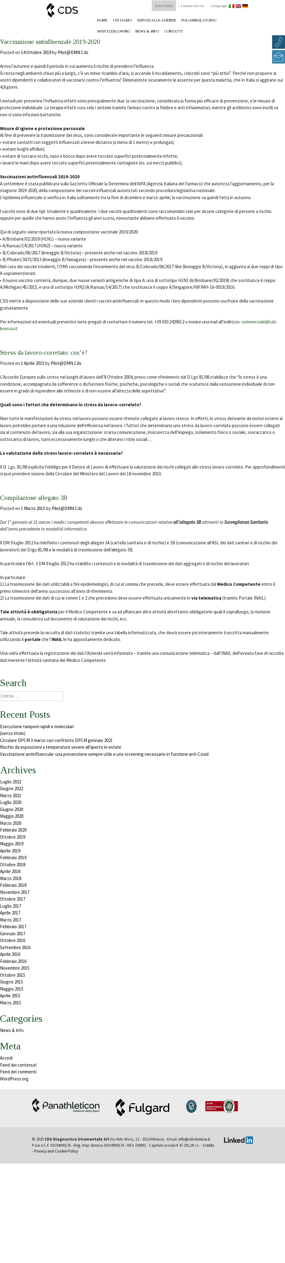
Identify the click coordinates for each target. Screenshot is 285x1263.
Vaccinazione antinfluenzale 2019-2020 (77, 40)
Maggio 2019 (11, 844)
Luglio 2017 (10, 906)
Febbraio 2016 (13, 961)
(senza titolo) (12, 733)
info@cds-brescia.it (194, 1139)
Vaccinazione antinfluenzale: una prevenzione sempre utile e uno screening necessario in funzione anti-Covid (104, 754)
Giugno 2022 (11, 788)
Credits (208, 1145)
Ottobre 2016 (12, 940)
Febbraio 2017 (13, 926)
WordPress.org (14, 1079)
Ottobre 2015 (12, 975)
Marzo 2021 (10, 795)
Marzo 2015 (10, 1003)
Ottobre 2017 (12, 899)
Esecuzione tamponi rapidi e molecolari (37, 726)
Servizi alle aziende (156, 20)
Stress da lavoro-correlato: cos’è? (65, 351)
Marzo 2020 (10, 823)
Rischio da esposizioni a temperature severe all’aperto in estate (60, 747)
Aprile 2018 (10, 871)
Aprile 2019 (10, 851)
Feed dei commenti (18, 1072)
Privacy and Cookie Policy (56, 1151)
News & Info (147, 31)
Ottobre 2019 (12, 837)
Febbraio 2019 (13, 857)
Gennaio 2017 (12, 934)
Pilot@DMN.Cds (73, 52)
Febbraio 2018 (13, 885)
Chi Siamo (122, 20)
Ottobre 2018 (12, 864)
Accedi (6, 1058)
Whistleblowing (113, 31)
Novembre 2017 (14, 892)
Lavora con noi (192, 5)
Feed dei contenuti (18, 1065)
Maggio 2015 (11, 989)
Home (102, 20)
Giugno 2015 (11, 982)
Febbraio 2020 (13, 830)
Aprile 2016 (10, 954)
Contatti (173, 31)
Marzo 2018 (10, 878)
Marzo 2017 (10, 920)
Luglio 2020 (10, 802)
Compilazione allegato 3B (51, 496)
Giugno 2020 (11, 809)
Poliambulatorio (199, 20)
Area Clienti (164, 5)
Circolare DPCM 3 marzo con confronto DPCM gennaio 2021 (56, 740)
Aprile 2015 (10, 995)
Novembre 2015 (14, 968)
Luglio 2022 (10, 782)
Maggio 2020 (11, 816)
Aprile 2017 (10, 913)
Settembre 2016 (15, 947)
